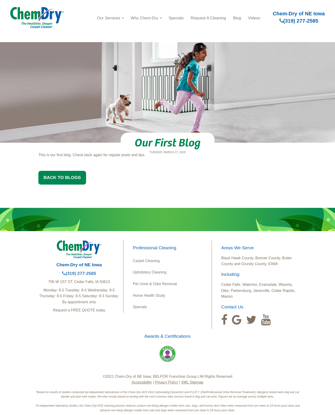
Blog (237, 18)
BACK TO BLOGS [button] (62, 177)
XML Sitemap (192, 382)
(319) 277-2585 (298, 21)
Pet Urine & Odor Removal (155, 284)
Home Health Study (149, 295)
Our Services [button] (110, 18)
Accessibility (142, 382)
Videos (254, 18)
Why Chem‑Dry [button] (146, 18)
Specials (176, 18)
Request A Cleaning (208, 18)
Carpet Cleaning (146, 261)
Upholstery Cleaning (149, 272)
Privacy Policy (166, 382)
